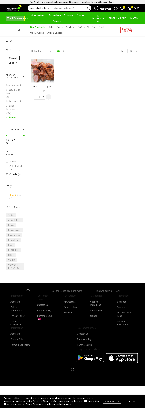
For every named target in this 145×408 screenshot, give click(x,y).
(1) (15, 197)
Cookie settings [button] (112, 401)
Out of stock (15, 168)
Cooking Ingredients (12, 108)
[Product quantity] (39, 97)
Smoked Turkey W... (42, 86)
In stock (15, 161)
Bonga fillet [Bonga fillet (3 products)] (13, 250)
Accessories (12, 85)
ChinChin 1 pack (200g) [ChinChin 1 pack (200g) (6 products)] (13, 266)
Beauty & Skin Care (13, 92)
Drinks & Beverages (56, 33)
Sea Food (70, 27)
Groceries (58, 21)
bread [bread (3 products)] (11, 255)
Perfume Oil (83, 27)
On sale (15, 174)
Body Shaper (12, 101)
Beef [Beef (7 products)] (10, 245)
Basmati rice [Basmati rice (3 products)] (14, 235)
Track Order (102, 8)
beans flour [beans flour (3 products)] (13, 240)
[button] (48, 97)
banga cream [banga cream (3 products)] (14, 230)
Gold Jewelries (37, 33)
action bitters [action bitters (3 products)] (14, 220)
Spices (80, 15)
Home (8, 41)
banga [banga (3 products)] (11, 225)
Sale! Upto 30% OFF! (127, 30)
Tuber (51, 27)
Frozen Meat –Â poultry (61, 15)
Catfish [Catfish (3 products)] (11, 260)
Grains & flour (38, 15)
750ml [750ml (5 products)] (11, 215)
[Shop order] (41, 51)
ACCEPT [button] (133, 401)
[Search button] (88, 8)
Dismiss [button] (112, 2)
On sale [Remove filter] (12, 63)
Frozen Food (98, 27)
